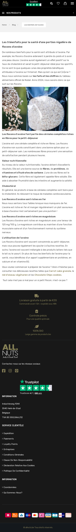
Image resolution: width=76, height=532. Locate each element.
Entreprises (9, 449)
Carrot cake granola (60, 271)
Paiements (9, 438)
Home (4, 25)
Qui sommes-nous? (13, 492)
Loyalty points (11, 444)
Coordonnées (10, 487)
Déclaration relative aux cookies (19, 465)
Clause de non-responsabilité (18, 460)
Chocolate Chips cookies (48, 275)
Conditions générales (14, 454)
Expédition (9, 433)
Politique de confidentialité (16, 471)
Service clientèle (13, 425)
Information (9, 479)
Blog (14, 25)
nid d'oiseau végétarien (15, 275)
